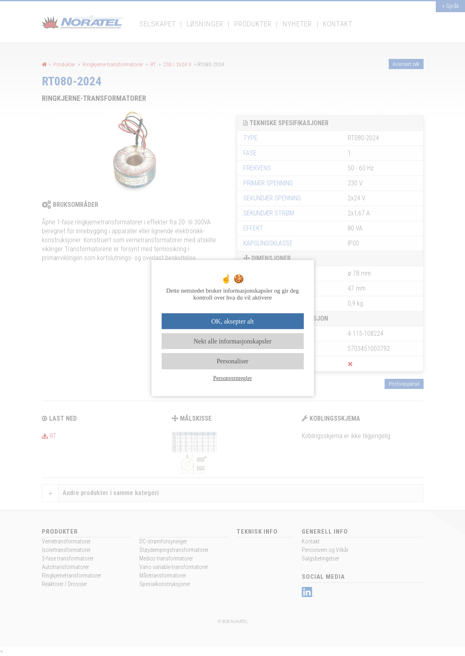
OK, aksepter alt (232, 321)
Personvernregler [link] (232, 378)
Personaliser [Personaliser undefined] (232, 361)
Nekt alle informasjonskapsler (233, 341)
